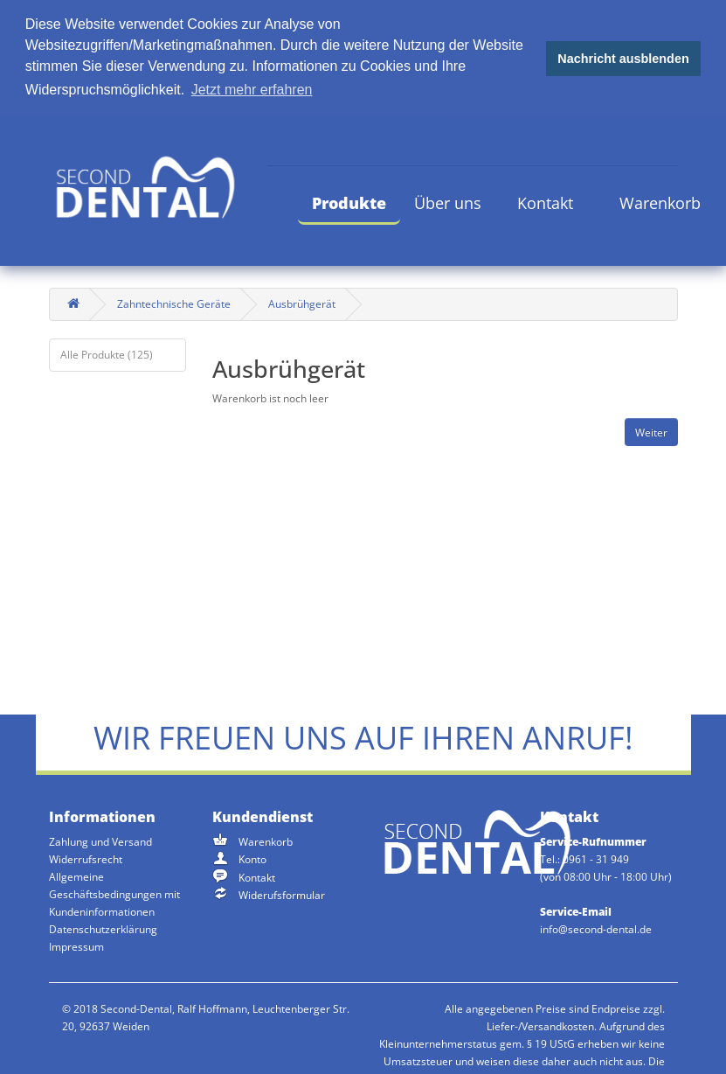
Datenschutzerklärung (103, 928)
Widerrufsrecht (85, 858)
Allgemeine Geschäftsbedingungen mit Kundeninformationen (114, 893)
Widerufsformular (282, 894)
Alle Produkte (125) (106, 352)
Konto (252, 858)
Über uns (447, 201)
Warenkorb (660, 201)
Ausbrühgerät (301, 302)
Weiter (651, 430)
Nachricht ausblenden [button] (622, 59)
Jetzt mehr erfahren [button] (252, 89)
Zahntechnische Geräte (174, 302)
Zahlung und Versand (100, 840)
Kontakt (545, 201)
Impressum (76, 945)
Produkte (349, 201)
